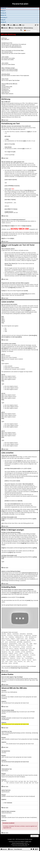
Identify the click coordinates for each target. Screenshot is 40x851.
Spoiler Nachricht (5, 92)
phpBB (15, 839)
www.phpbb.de (34, 491)
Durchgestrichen (5, 89)
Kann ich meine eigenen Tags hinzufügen (10, 80)
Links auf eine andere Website (8, 64)
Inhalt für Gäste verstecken (7, 93)
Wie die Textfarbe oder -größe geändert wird (11, 45)
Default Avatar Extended (16, 842)
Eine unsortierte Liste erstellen (8, 58)
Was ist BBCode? (5, 39)
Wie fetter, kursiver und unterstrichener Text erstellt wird (13, 44)
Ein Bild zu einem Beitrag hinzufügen (9, 69)
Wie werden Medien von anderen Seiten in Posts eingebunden (15, 75)
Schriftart (3, 85)
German (27, 30)
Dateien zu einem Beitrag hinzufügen (9, 70)
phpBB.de (26, 841)
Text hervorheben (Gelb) (6, 86)
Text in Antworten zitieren (6, 52)
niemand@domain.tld (15, 504)
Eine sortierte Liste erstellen (7, 59)
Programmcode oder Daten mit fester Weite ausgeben (13, 53)
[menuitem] (5, 25)
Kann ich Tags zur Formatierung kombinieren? (11, 47)
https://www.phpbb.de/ (28, 484)
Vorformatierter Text (5, 90)
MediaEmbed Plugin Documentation (19, 666)
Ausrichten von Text (5, 88)
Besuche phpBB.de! (27, 471)
